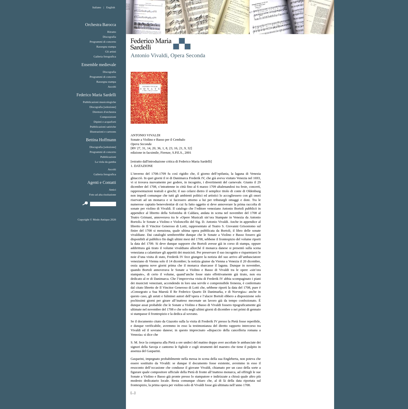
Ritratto (111, 31)
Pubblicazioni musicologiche (99, 101)
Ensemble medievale (98, 64)
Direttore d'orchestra (104, 111)
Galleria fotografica (105, 56)
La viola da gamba (105, 161)
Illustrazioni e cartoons (103, 131)
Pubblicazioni (108, 156)
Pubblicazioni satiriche (103, 126)
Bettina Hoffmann (101, 140)
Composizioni (108, 116)
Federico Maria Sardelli (96, 95)
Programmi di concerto (103, 41)
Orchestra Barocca (100, 24)
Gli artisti (110, 51)
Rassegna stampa (106, 46)
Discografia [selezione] (103, 106)
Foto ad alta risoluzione (102, 194)
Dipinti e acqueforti (105, 121)
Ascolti (112, 86)
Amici (112, 189)
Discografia (109, 36)
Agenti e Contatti (101, 182)
